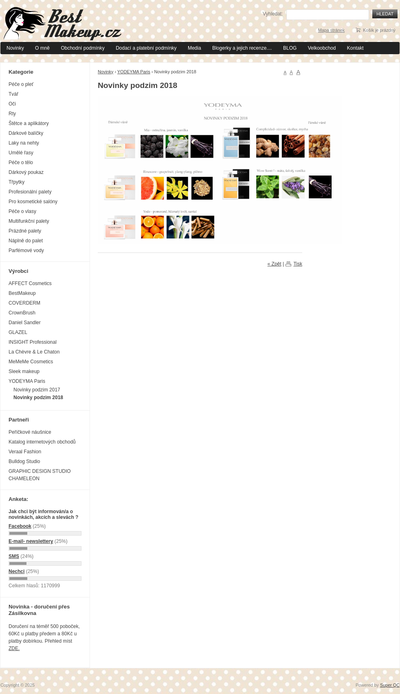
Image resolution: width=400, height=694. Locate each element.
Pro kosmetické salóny (33, 201)
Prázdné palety (25, 231)
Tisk (297, 264)
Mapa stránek (331, 30)
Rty (12, 113)
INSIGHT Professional (33, 342)
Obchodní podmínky (82, 48)
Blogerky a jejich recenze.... (242, 48)
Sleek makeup (24, 371)
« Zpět (274, 264)
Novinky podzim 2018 (38, 397)
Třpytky (16, 182)
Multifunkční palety (29, 221)
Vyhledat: (273, 14)
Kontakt (355, 48)
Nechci (16, 571)
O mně (42, 48)
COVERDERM (24, 303)
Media (194, 48)
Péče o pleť (21, 84)
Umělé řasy (21, 153)
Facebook (20, 526)
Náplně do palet (26, 241)
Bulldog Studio (24, 461)
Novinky (15, 48)
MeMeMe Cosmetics (31, 362)
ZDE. (14, 648)
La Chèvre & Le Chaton (34, 352)
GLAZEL (18, 332)
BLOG (290, 48)
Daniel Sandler (25, 322)
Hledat (384, 13)
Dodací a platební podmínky (146, 48)
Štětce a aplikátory (29, 123)
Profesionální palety (30, 192)
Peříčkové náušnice (30, 432)
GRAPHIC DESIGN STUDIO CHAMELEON (40, 474)
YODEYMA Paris (133, 71)
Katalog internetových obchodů (42, 442)
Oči (12, 104)
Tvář (13, 94)
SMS (14, 556)
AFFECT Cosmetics (30, 283)
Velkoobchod (322, 48)
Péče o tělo (21, 162)
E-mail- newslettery (31, 541)
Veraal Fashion (25, 452)
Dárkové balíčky (26, 133)
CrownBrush (22, 313)
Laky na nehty (24, 143)
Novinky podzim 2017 (36, 390)
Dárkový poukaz (26, 172)
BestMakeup (22, 293)
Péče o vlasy (22, 211)
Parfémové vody (26, 250)
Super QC (390, 685)
